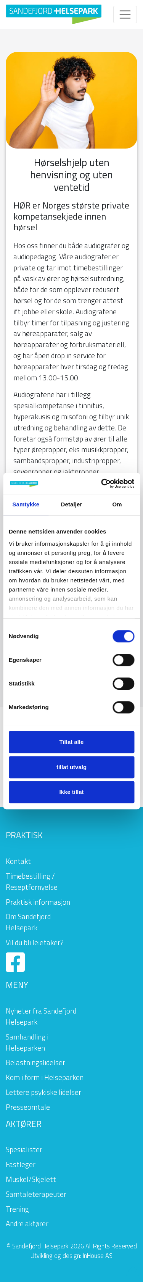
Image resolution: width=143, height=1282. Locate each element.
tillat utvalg (71, 767)
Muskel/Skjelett (31, 1179)
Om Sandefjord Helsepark (28, 922)
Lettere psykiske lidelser (43, 1092)
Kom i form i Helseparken (45, 1077)
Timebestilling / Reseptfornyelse (32, 881)
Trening (17, 1208)
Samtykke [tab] (25, 504)
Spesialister (24, 1149)
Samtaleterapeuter (36, 1194)
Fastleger (20, 1164)
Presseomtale (28, 1106)
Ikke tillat (71, 792)
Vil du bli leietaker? (35, 942)
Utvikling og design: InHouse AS (71, 1255)
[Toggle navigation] (125, 14)
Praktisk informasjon (38, 901)
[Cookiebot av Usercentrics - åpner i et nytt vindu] (101, 483)
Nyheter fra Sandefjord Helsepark (41, 1016)
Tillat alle (71, 742)
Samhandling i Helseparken (27, 1042)
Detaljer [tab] (71, 504)
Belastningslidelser (35, 1062)
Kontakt (18, 861)
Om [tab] (117, 504)
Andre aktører (27, 1223)
